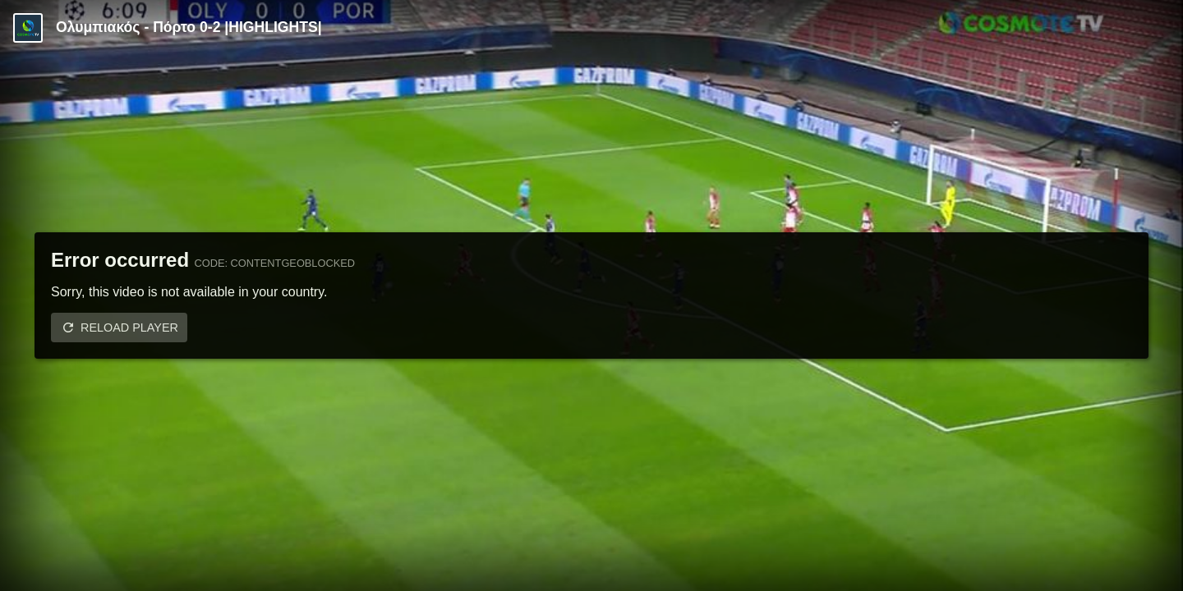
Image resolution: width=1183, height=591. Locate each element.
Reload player (129, 327)
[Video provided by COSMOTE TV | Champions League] (28, 28)
